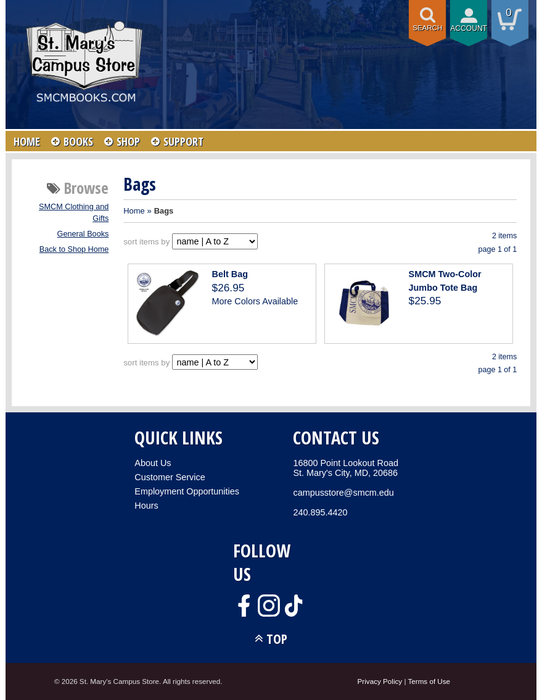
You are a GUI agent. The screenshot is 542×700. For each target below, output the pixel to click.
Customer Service (169, 477)
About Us (152, 463)
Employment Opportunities (186, 491)
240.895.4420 (320, 512)
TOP (276, 639)
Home (134, 210)
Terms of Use (429, 681)
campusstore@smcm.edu (343, 493)
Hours (146, 505)
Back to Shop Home (74, 249)
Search (427, 27)
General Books (83, 234)
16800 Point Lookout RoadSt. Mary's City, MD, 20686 (345, 468)
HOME (27, 141)
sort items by (146, 241)
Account (468, 28)
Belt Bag (230, 274)
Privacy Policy (380, 681)
